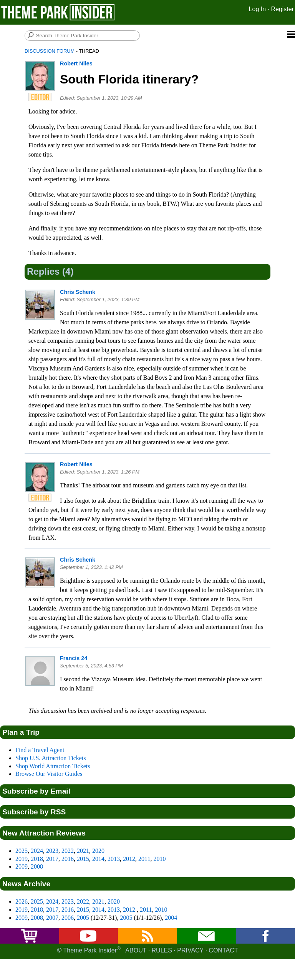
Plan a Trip (21, 732)
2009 (21, 866)
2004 (171, 917)
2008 (37, 866)
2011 (144, 859)
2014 (98, 859)
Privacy (190, 950)
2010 (159, 859)
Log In (257, 9)
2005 (83, 917)
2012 (129, 859)
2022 (67, 850)
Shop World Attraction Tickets (52, 766)
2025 (21, 850)
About (135, 950)
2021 (83, 850)
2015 (83, 859)
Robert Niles (76, 63)
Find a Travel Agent (40, 750)
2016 (67, 859)
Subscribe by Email (36, 791)
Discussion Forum (50, 51)
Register (282, 9)
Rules (162, 950)
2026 (21, 901)
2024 (37, 850)
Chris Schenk (77, 292)
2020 (98, 850)
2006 (67, 917)
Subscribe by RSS (34, 812)
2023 (52, 850)
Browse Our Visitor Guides (48, 774)
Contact (223, 950)
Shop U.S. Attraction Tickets (50, 758)
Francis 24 (73, 658)
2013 (114, 859)
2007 (52, 917)
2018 (37, 859)
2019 (21, 859)
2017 (52, 859)
